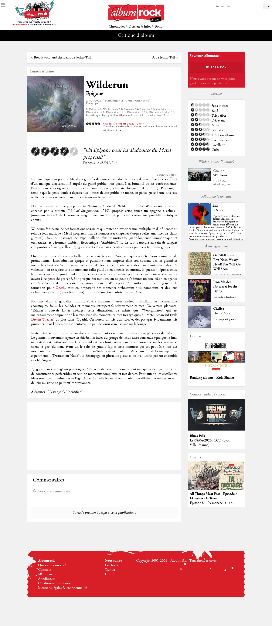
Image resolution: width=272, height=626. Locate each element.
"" (216, 230)
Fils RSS (110, 574)
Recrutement (47, 574)
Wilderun (107, 84)
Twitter (110, 570)
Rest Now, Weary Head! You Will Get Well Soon (227, 264)
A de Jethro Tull (163, 57)
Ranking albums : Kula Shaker (212, 377)
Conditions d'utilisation (55, 583)
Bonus (159, 26)
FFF (215, 205)
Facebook (111, 565)
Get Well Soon (223, 255)
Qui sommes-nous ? (52, 565)
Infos (147, 26)
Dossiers (134, 26)
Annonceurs (46, 579)
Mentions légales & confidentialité (62, 588)
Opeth (60, 288)
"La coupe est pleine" (225, 319)
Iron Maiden (222, 282)
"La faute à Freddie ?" (225, 297)
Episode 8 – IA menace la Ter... (212, 503)
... (191, 382)
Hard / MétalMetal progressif (222, 182)
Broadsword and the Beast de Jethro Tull (62, 57)
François (89, 163)
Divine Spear (222, 313)
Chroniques (117, 26)
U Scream (219, 210)
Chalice (218, 308)
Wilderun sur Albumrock (216, 162)
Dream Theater (42, 319)
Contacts (44, 570)
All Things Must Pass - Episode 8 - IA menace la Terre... (215, 496)
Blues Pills (197, 436)
